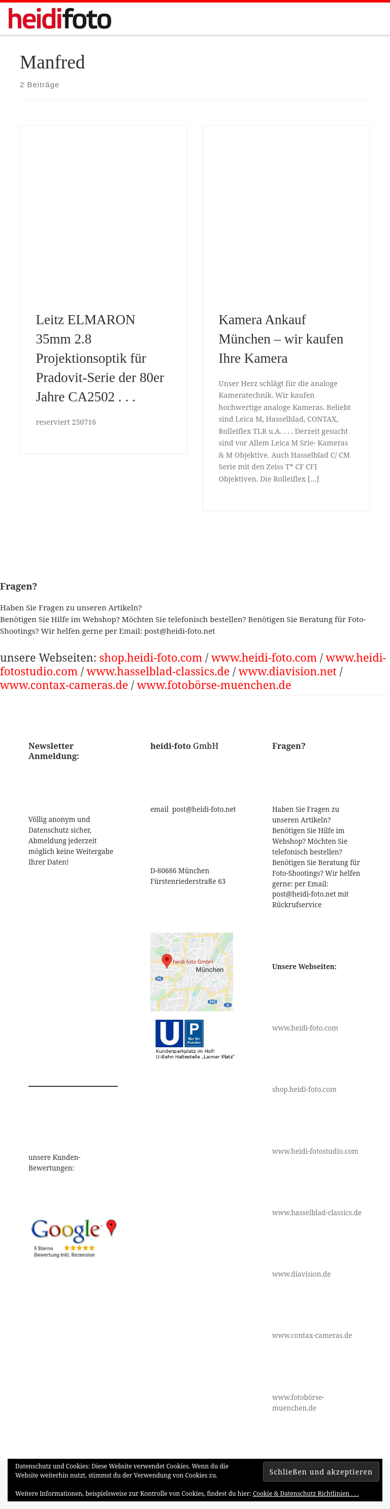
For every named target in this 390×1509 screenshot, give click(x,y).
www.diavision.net (288, 671)
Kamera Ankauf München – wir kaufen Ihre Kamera (281, 339)
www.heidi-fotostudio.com (315, 1151)
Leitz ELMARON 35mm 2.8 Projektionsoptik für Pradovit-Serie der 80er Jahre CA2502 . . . (100, 358)
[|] (60, 17)
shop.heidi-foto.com (150, 657)
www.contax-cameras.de (64, 684)
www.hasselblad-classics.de (158, 671)
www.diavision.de (301, 1274)
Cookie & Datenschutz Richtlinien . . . (306, 1493)
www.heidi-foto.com (264, 657)
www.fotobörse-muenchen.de (214, 684)
